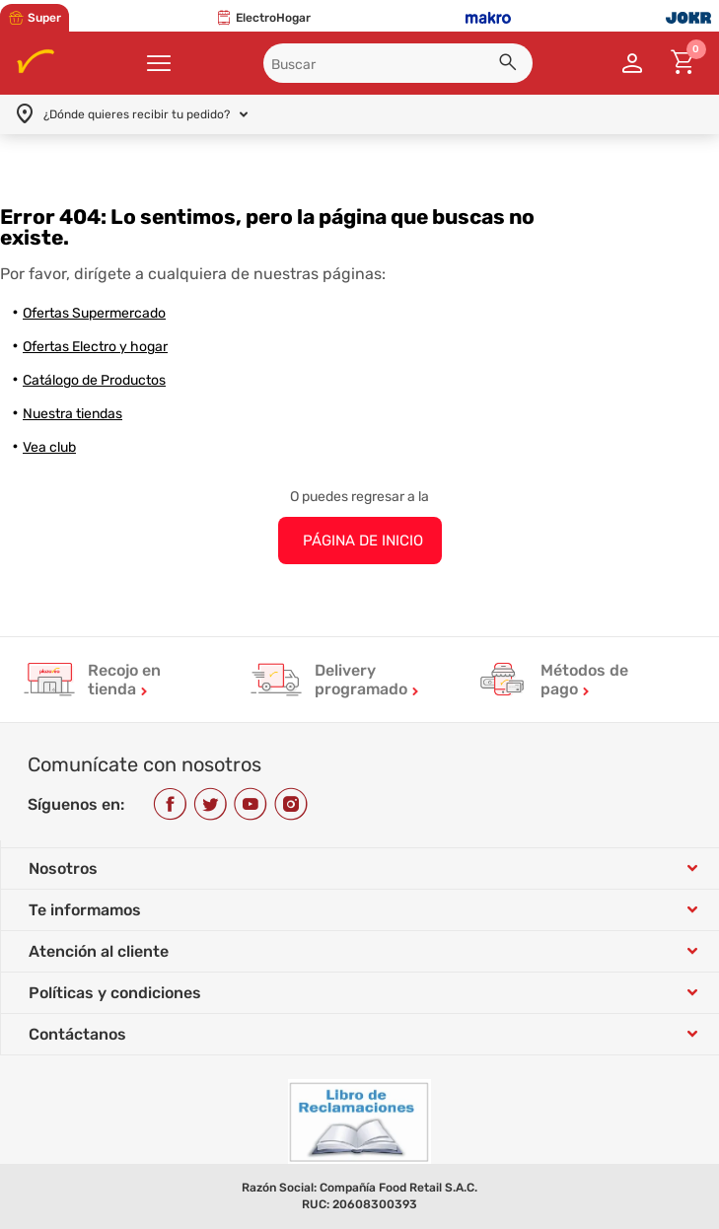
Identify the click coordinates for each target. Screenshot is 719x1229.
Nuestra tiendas (72, 413)
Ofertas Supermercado (94, 313)
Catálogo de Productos (94, 380)
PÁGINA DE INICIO (363, 540)
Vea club (49, 447)
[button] (511, 65)
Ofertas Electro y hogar (95, 346)
